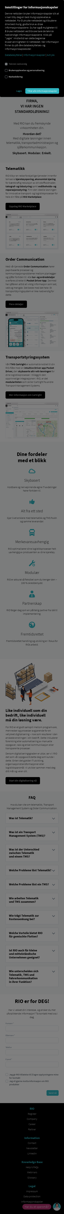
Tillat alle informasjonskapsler (42, 90)
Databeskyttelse (13, 55)
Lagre (19, 90)
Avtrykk (51, 55)
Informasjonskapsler (34, 55)
